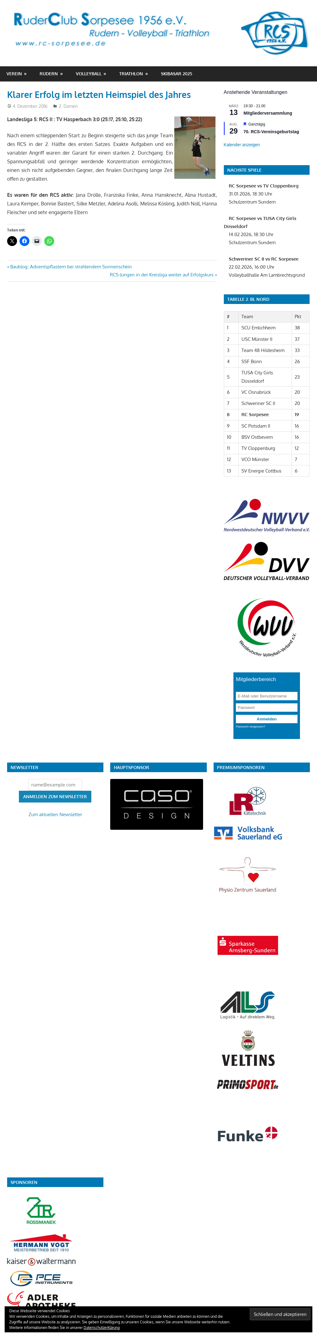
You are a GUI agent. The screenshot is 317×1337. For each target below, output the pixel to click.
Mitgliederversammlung (268, 113)
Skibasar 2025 (176, 73)
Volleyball (89, 73)
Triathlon (131, 73)
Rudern (49, 73)
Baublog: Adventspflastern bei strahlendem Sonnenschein (71, 267)
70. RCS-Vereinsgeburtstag (271, 131)
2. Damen (68, 106)
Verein (14, 73)
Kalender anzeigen (242, 144)
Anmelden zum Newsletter (55, 796)
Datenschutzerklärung (102, 1327)
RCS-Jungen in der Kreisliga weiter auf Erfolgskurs (162, 275)
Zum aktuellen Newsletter (55, 814)
